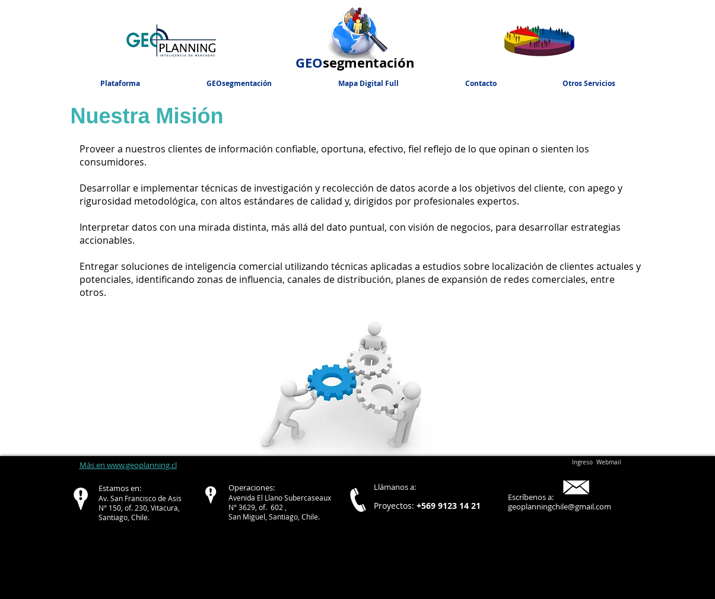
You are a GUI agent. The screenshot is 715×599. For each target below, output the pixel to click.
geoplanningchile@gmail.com (559, 506)
